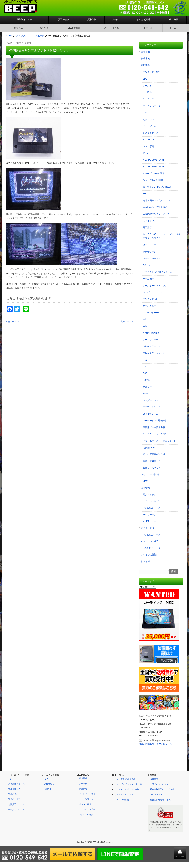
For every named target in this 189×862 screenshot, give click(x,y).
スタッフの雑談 (149, 554)
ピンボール (147, 28)
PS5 (145, 112)
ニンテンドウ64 (151, 299)
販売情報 (145, 487)
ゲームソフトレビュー (152, 501)
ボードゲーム (149, 126)
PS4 (145, 366)
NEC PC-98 (148, 139)
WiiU (145, 326)
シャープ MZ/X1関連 (153, 180)
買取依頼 (91, 19)
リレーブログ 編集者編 (125, 779)
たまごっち (148, 119)
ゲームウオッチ (150, 339)
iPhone (146, 153)
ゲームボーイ (149, 278)
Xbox (145, 393)
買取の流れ (63, 19)
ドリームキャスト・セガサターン (159, 441)
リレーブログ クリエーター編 (128, 784)
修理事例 (145, 58)
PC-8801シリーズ (151, 508)
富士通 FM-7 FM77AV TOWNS (158, 187)
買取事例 (145, 65)
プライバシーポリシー (160, 784)
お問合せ (48, 789)
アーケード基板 (111, 28)
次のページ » (126, 321)
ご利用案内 (49, 784)
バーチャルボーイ (152, 106)
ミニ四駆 (147, 92)
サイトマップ (156, 794)
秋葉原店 (18, 28)
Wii (144, 319)
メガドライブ (149, 245)
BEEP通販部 (74, 28)
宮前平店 (44, 28)
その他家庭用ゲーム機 (154, 454)
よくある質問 (143, 19)
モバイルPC (149, 221)
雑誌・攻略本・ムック (154, 461)
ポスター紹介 (147, 528)
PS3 (145, 360)
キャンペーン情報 (150, 474)
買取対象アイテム (26, 19)
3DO (145, 79)
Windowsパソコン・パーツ (156, 214)
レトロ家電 (148, 146)
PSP (145, 373)
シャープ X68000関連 (153, 173)
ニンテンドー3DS (151, 72)
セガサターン (149, 252)
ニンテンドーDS (151, 312)
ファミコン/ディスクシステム (157, 272)
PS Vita (146, 380)
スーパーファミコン (153, 292)
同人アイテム (149, 494)
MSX (145, 193)
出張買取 (145, 52)
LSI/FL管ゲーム (150, 414)
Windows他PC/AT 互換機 (155, 207)
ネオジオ (147, 387)
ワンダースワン (150, 400)
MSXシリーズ (150, 514)
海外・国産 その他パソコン (156, 200)
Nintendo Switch (151, 333)
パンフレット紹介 (150, 541)
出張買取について (16, 809)
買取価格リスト (15, 789)
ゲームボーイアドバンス (155, 285)
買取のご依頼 (14, 799)
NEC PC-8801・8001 (153, 160)
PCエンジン (149, 265)
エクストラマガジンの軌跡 (127, 789)
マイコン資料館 (122, 799)
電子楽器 (147, 227)
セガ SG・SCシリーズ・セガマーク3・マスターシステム (162, 236)
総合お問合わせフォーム (161, 799)
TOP (10, 779)
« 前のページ (12, 321)
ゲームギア (148, 85)
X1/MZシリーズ (150, 521)
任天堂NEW (149, 447)
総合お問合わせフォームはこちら (155, 743)
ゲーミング (148, 99)
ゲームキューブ (150, 305)
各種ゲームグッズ (152, 468)
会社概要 (173, 19)
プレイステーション (153, 346)
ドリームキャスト (152, 258)
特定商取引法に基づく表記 (162, 789)
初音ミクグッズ (150, 133)
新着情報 (145, 561)
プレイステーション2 (153, 353)
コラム (173, 28)
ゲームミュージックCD (154, 434)
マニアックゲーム (152, 407)
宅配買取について (16, 804)
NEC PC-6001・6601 (153, 166)
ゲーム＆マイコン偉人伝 (126, 794)
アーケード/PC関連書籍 (154, 420)
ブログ (115, 19)
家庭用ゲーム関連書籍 (154, 427)
